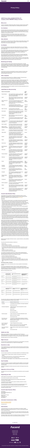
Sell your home (15, 433)
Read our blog (15, 434)
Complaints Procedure (18, 445)
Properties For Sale (15, 430)
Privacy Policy (8, 445)
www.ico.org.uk (20, 197)
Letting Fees (12, 445)
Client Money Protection (25, 445)
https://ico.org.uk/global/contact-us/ (6, 402)
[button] (28, 1)
